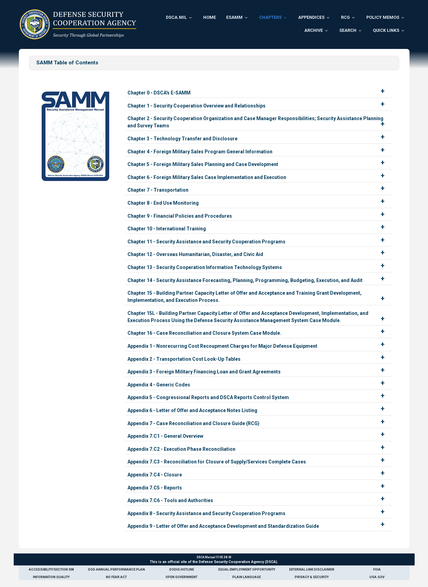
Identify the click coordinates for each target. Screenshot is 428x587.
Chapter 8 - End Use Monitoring (163, 203)
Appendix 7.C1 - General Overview (165, 436)
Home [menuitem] (209, 17)
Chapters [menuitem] (270, 17)
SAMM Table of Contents (67, 63)
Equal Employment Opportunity (246, 569)
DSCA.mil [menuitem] (176, 17)
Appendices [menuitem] (311, 17)
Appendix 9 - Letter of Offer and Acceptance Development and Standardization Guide (223, 526)
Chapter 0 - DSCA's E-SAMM (159, 92)
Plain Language (246, 577)
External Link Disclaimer (311, 569)
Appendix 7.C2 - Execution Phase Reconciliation (181, 449)
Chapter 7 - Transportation (157, 190)
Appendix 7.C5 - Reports (154, 487)
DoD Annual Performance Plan (116, 569)
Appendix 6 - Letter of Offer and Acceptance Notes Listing (192, 410)
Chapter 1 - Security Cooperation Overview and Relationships (196, 106)
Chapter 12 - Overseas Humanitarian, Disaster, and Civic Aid (195, 254)
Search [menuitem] (347, 30)
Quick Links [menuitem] (386, 30)
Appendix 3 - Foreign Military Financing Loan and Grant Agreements (204, 371)
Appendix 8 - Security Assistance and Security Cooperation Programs (206, 513)
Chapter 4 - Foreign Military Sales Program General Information (199, 151)
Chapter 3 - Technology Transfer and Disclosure (182, 138)
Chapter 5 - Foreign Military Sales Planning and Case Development (202, 164)
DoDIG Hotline (181, 569)
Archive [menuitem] (313, 30)
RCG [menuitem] (345, 17)
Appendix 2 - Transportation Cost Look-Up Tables (184, 359)
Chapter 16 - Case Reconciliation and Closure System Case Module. (204, 333)
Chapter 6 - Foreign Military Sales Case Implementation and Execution (206, 177)
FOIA (377, 569)
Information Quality (51, 577)
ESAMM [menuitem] (234, 17)
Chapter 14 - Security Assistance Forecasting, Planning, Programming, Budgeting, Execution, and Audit (245, 280)
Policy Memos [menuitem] (382, 17)
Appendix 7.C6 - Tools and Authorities (170, 500)
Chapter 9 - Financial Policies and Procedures (179, 216)
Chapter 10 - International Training (166, 228)
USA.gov (376, 577)
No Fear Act (116, 577)
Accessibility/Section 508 (51, 569)
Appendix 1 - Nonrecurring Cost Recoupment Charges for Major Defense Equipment (222, 346)
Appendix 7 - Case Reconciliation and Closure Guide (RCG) (193, 423)
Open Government (181, 577)
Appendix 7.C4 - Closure (154, 474)
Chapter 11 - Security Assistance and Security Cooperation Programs (206, 241)
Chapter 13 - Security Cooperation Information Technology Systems (204, 267)
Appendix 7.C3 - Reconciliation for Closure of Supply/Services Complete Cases (216, 461)
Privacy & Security (312, 577)
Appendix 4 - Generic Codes (158, 384)
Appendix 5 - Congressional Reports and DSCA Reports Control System (208, 397)
